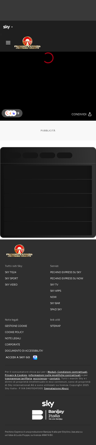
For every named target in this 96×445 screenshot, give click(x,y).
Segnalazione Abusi (56, 388)
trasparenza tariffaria (18, 378)
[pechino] (29, 42)
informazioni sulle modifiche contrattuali (54, 375)
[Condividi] (82, 114)
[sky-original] (48, 404)
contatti (55, 378)
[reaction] (14, 113)
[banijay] (48, 415)
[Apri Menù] (8, 42)
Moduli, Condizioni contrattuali (67, 371)
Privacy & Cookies (16, 375)
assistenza (40, 378)
